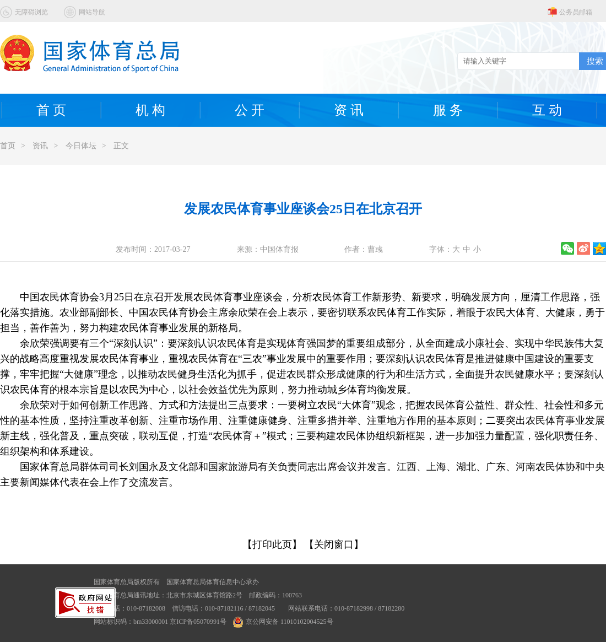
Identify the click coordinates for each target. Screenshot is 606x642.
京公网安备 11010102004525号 (283, 621)
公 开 (249, 110)
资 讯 (349, 110)
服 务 (448, 110)
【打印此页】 (272, 544)
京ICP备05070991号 (198, 621)
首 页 (51, 110)
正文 (121, 146)
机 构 (150, 110)
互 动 (547, 110)
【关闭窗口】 (334, 544)
